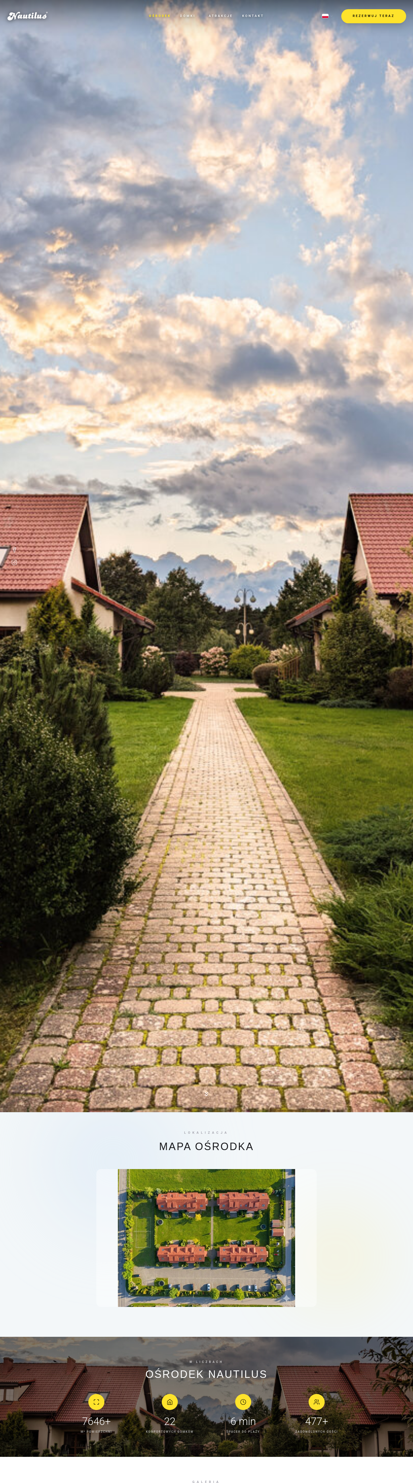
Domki (190, 16)
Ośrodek (160, 16)
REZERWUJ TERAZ (374, 16)
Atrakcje (221, 16)
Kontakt (253, 16)
